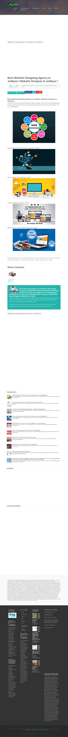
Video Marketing (24, 629)
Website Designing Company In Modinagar (21, 451)
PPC (14, 10)
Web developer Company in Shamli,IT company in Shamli (24, 437)
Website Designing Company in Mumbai (40, 729)
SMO (49, 8)
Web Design (25, 8)
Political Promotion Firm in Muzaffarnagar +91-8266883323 (24, 444)
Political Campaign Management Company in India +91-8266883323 (26, 430)
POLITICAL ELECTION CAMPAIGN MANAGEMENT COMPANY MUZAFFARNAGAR (28, 409)
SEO (43, 8)
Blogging (35, 8)
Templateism (28, 729)
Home (15, 8)
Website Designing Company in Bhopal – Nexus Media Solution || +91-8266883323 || (30, 395)
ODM (56, 8)
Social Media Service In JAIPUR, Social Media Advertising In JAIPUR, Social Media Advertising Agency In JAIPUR (36, 633)
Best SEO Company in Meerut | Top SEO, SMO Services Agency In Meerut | (27, 402)
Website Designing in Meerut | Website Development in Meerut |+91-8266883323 (29, 416)
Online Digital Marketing (24, 626)
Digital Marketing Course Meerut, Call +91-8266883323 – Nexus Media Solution (29, 423)
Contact (22, 10)
